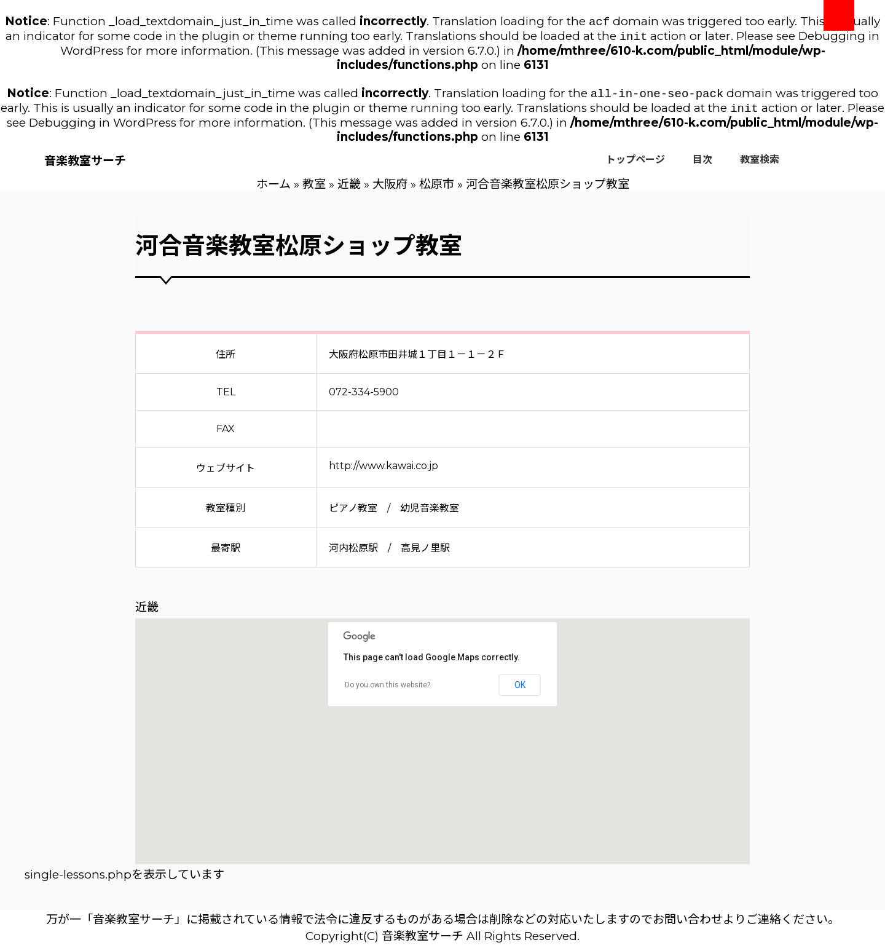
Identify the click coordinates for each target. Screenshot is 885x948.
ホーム (273, 189)
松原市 (436, 189)
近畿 (349, 189)
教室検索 (759, 164)
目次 (702, 164)
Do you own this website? (387, 689)
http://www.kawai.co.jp (383, 470)
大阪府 (389, 189)
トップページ (635, 164)
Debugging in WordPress (102, 127)
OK (519, 690)
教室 (314, 189)
